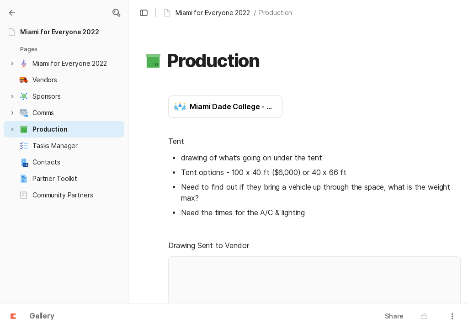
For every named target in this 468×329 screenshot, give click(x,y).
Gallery (41, 316)
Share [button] (394, 316)
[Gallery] (11, 12)
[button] (116, 12)
